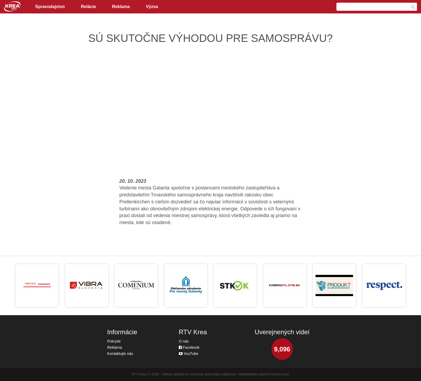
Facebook (189, 347)
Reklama (121, 6)
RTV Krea (139, 374)
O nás (184, 341)
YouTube (188, 353)
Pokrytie (114, 341)
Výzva (152, 6)
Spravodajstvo (50, 6)
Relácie (88, 6)
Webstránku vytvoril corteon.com (264, 374)
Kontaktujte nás (120, 353)
